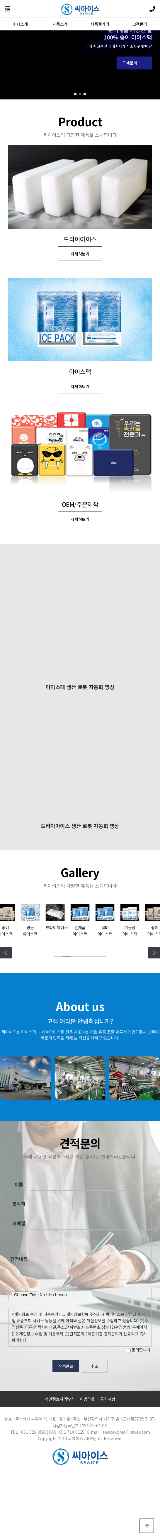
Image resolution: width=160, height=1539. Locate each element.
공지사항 (107, 1463)
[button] (75, 94)
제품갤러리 (100, 24)
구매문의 (129, 63)
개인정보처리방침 (60, 1463)
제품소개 (60, 24)
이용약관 (87, 1463)
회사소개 (20, 24)
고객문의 (139, 24)
